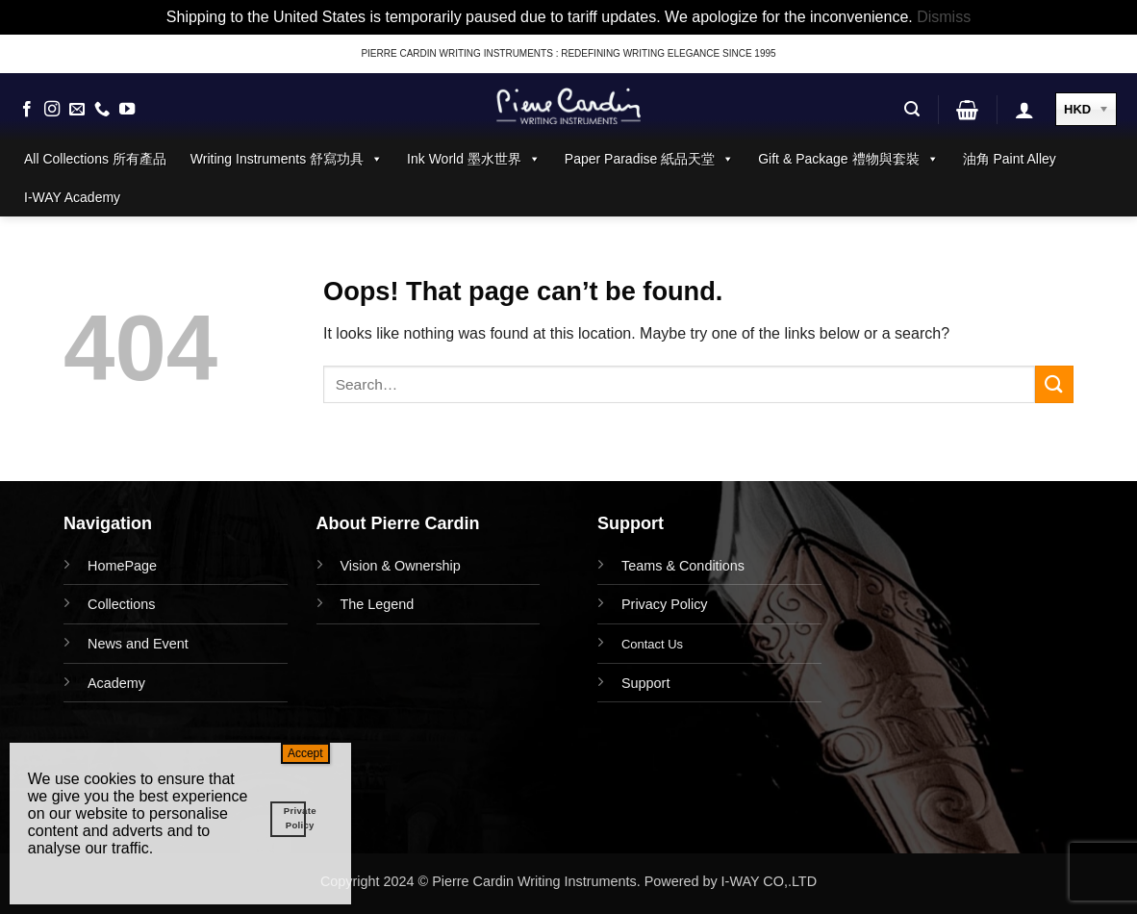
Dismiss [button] (944, 17)
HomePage (122, 565)
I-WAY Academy (72, 197)
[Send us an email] (77, 109)
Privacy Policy (664, 604)
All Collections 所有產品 (95, 158)
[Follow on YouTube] (127, 109)
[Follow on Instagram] (52, 109)
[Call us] (102, 109)
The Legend (378, 604)
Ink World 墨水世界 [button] (474, 159)
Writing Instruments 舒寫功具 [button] (286, 159)
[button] (912, 109)
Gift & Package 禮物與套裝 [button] (848, 159)
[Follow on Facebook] (27, 109)
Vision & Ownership (401, 565)
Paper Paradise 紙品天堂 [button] (649, 159)
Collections (121, 604)
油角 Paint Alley (1009, 158)
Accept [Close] (305, 753)
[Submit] (1054, 384)
